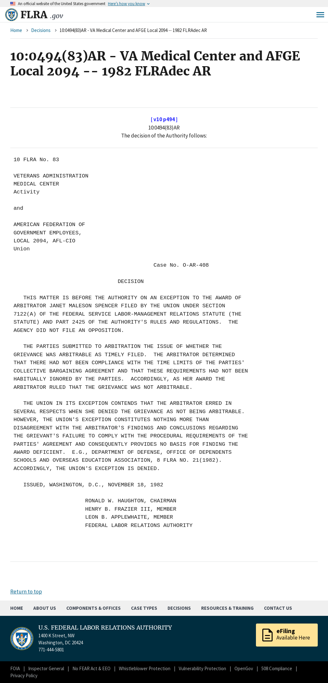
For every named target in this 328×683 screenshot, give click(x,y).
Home (16, 30)
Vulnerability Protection (202, 668)
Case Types (144, 608)
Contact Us (278, 608)
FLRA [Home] (41, 14)
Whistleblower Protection (144, 668)
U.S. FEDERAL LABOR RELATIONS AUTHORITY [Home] (105, 627)
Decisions (41, 30)
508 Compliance (276, 668)
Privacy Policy (23, 675)
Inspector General (46, 668)
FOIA (15, 668)
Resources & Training (227, 608)
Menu (320, 15)
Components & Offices (93, 608)
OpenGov (243, 668)
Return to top (26, 591)
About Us (44, 608)
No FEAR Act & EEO (91, 668)
